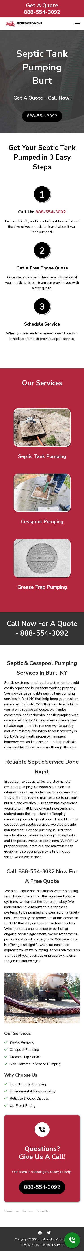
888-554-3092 (42, 12)
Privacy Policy (30, 1245)
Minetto (43, 1211)
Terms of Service (52, 1245)
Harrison (27, 1211)
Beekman (11, 1211)
